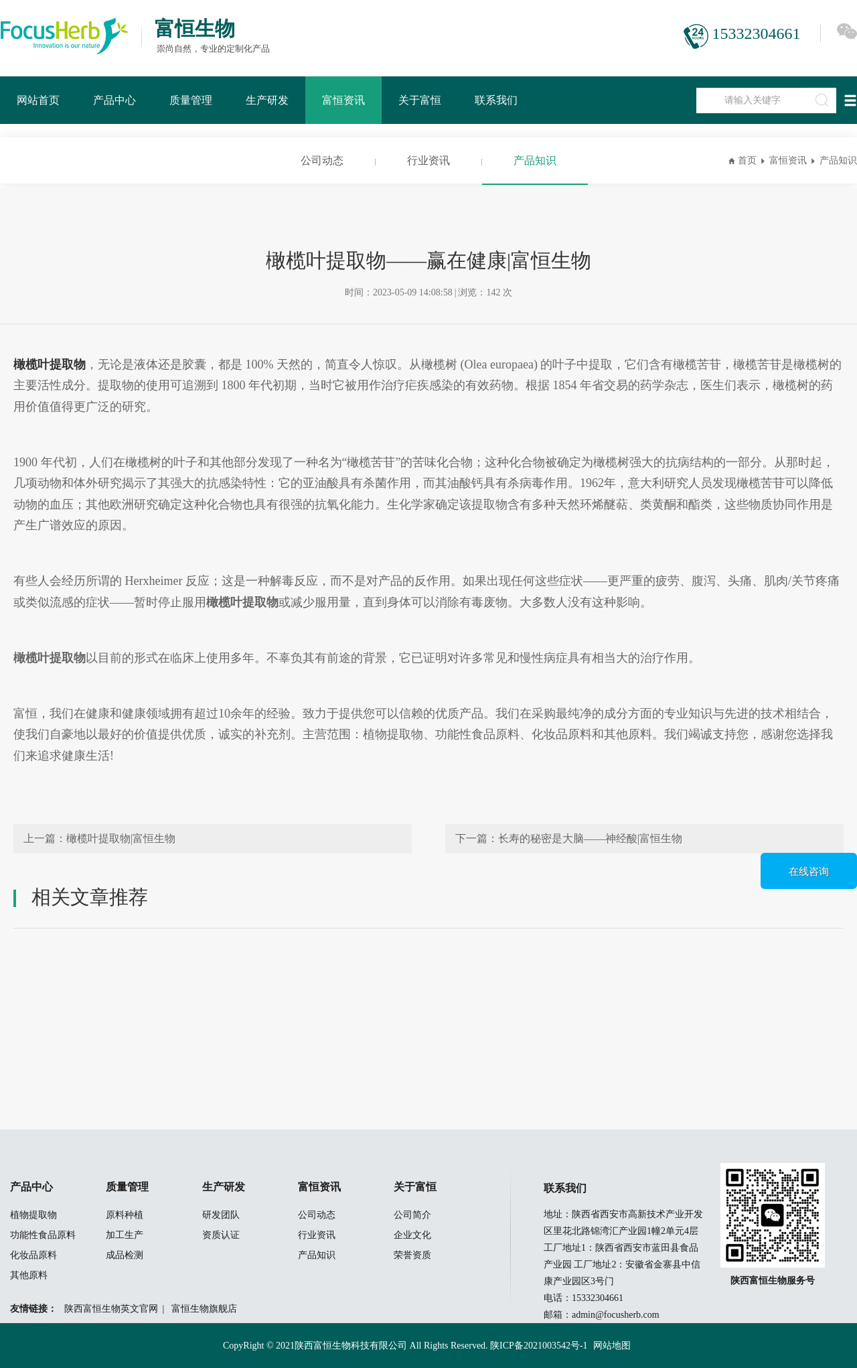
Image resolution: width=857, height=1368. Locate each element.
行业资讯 (428, 160)
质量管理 (190, 100)
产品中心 (114, 100)
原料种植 (124, 1215)
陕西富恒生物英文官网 (111, 1309)
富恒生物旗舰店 (204, 1309)
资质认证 (221, 1235)
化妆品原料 (33, 1255)
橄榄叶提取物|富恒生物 (120, 838)
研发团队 (221, 1215)
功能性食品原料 (43, 1235)
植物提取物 (33, 1215)
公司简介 (412, 1215)
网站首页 (38, 100)
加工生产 (124, 1235)
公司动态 (322, 160)
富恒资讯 (343, 100)
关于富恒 (419, 100)
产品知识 (535, 160)
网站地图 (612, 1346)
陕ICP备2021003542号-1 (538, 1346)
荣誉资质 (412, 1255)
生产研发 (267, 100)
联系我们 (496, 100)
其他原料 (29, 1275)
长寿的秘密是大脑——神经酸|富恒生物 (590, 838)
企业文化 (412, 1235)
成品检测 (124, 1255)
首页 (747, 160)
